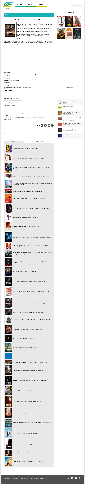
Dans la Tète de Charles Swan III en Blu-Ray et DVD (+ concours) (27, 461)
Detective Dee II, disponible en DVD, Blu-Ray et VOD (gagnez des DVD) (29, 329)
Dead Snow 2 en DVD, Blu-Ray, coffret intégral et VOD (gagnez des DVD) (29, 370)
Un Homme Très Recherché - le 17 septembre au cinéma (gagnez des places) (30, 390)
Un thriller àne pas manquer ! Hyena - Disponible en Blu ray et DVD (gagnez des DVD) (32, 237)
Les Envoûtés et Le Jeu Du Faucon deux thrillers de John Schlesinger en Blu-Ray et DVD (32, 208)
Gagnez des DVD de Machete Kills (20, 452)
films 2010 (11, 15)
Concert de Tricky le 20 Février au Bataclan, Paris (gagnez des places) (28, 312)
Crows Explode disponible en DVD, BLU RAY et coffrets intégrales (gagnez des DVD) (32, 303)
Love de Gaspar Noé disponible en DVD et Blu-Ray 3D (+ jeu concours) (29, 198)
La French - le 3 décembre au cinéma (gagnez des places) (26, 347)
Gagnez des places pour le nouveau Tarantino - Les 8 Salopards (27, 191)
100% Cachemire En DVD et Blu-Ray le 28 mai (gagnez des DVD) (27, 433)
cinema (20, 4)
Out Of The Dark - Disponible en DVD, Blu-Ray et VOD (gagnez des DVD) (29, 281)
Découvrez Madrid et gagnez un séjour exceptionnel (24, 356)
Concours (7, 15)
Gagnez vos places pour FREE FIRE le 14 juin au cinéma (25, 148)
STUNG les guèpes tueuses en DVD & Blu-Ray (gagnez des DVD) (27, 226)
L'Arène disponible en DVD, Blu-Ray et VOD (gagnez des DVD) (27, 401)
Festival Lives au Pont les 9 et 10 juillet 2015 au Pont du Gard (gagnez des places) (31, 291)
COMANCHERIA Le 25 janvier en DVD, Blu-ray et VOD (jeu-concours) (28, 158)
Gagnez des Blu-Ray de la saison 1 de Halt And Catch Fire (26, 271)
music (31, 4)
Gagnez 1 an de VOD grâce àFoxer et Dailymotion (24, 338)
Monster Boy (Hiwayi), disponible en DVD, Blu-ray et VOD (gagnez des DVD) (30, 380)
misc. (41, 4)
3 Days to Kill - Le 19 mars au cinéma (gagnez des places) (26, 444)
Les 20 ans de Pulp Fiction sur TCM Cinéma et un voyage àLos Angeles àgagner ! (31, 362)
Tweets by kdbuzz (70, 87)
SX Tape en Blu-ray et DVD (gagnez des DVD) (23, 413)
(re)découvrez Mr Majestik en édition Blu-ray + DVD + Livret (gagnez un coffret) (31, 176)
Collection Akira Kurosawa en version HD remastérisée (25, 217)
